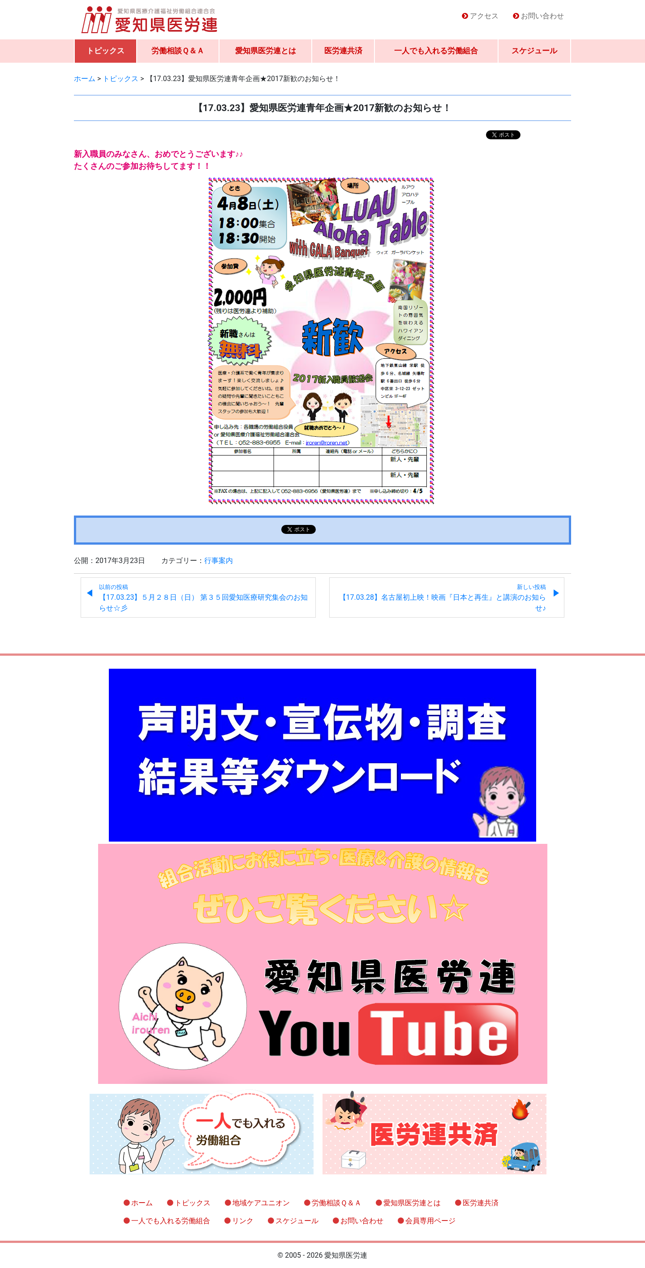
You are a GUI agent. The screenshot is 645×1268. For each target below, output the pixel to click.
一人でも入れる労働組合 (436, 50)
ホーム (142, 1203)
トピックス (105, 50)
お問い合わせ (542, 16)
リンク (243, 1220)
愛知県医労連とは (265, 50)
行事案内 (218, 560)
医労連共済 (343, 50)
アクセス (484, 16)
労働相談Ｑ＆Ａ (177, 50)
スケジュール (534, 50)
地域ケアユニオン (261, 1203)
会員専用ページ (430, 1220)
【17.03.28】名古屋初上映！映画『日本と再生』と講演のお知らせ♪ (442, 598)
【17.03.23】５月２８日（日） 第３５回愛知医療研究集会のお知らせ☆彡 (203, 598)
